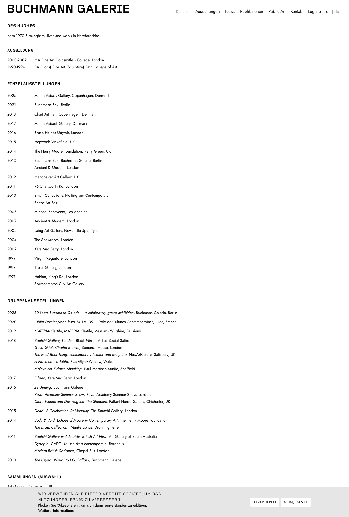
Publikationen (251, 11)
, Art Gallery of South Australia (95, 436)
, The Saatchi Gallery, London (85, 411)
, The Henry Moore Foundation (100, 420)
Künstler (183, 11)
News (230, 11)
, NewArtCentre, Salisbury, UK (104, 354)
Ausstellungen (207, 11)
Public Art (277, 11)
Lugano (314, 11)
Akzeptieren (264, 504)
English (328, 11)
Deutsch (337, 11)
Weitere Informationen (57, 513)
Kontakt (297, 11)
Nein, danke (296, 504)
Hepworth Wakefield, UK (54, 142)
